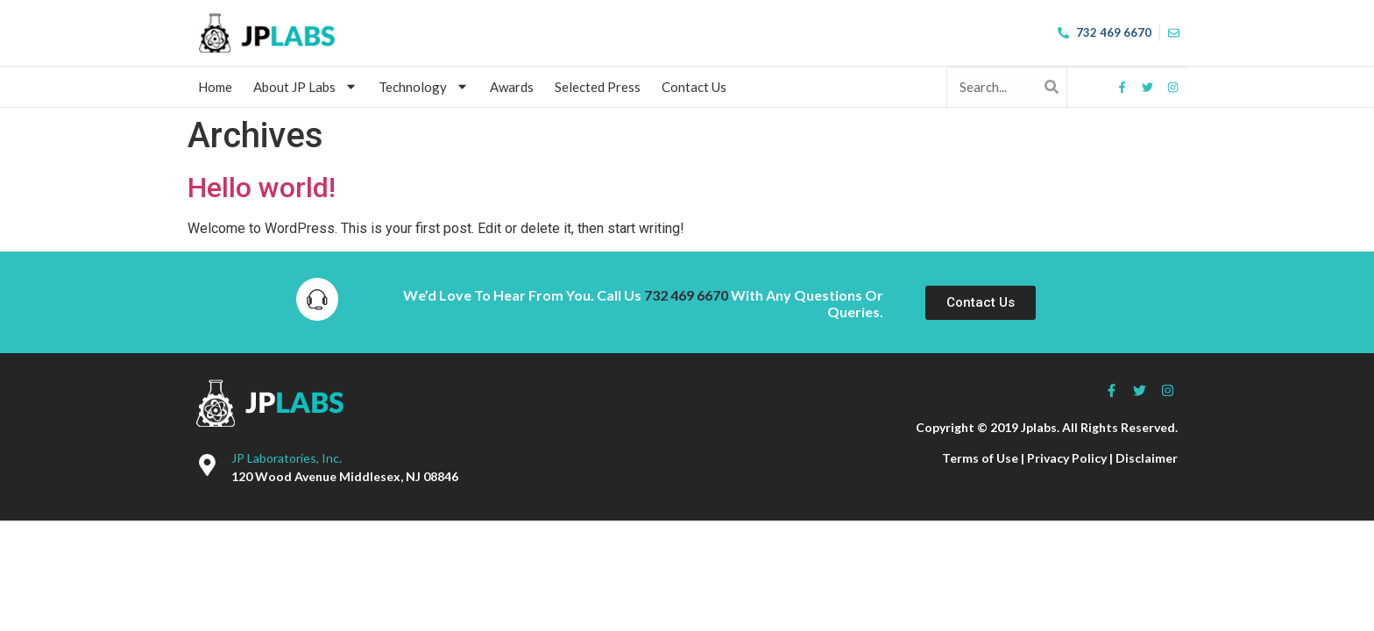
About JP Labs (305, 86)
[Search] (1051, 86)
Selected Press (598, 87)
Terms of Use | (984, 457)
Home (215, 87)
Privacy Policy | (1071, 457)
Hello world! (262, 187)
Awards (512, 87)
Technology (424, 86)
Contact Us (694, 87)
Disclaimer (1146, 457)
